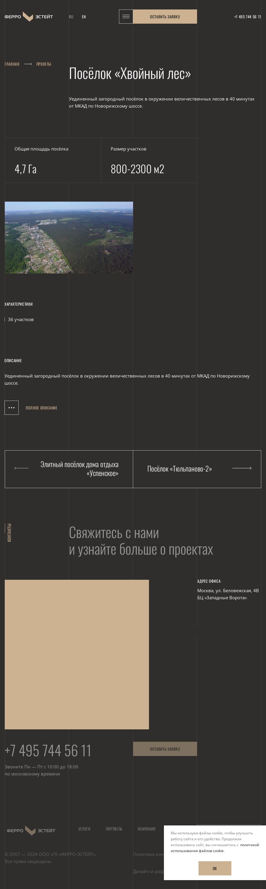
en (84, 14)
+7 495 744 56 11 (48, 752)
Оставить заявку (165, 14)
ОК (215, 868)
